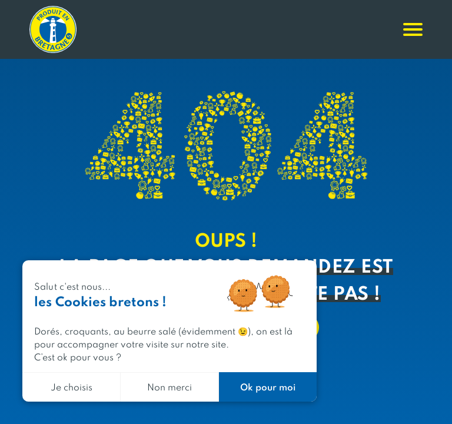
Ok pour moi (267, 386)
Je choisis (71, 386)
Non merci (169, 386)
